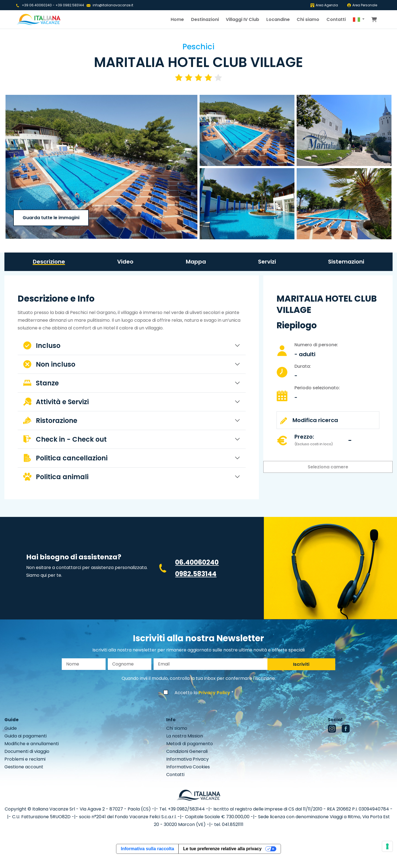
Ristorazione (50, 420)
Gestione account (23, 767)
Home (177, 19)
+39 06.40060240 (37, 5)
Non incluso (49, 364)
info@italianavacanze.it (113, 5)
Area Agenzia (324, 5)
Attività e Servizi (56, 401)
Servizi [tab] (267, 261)
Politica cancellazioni (65, 458)
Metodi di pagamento (189, 743)
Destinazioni (205, 19)
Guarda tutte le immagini (51, 217)
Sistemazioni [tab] (346, 261)
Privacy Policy (214, 692)
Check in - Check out (65, 439)
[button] (358, 20)
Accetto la (202, 692)
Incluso (41, 345)
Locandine (278, 19)
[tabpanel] (132, 389)
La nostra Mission (184, 736)
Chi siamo (308, 19)
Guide (10, 728)
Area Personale (362, 5)
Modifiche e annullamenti (31, 743)
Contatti (336, 19)
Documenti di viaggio (26, 751)
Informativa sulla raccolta (147, 848)
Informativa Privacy (187, 759)
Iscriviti (301, 664)
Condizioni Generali (187, 751)
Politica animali (55, 476)
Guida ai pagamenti (25, 736)
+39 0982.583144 (69, 5)
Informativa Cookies (188, 767)
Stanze (41, 383)
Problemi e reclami (24, 759)
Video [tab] (125, 261)
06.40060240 (197, 562)
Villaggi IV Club (242, 19)
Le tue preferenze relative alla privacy (222, 848)
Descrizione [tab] (49, 261)
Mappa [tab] (196, 261)
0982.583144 (195, 573)
